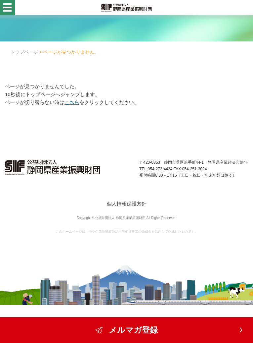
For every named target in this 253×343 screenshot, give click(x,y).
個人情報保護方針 (127, 203)
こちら (71, 102)
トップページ (24, 52)
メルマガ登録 (126, 329)
